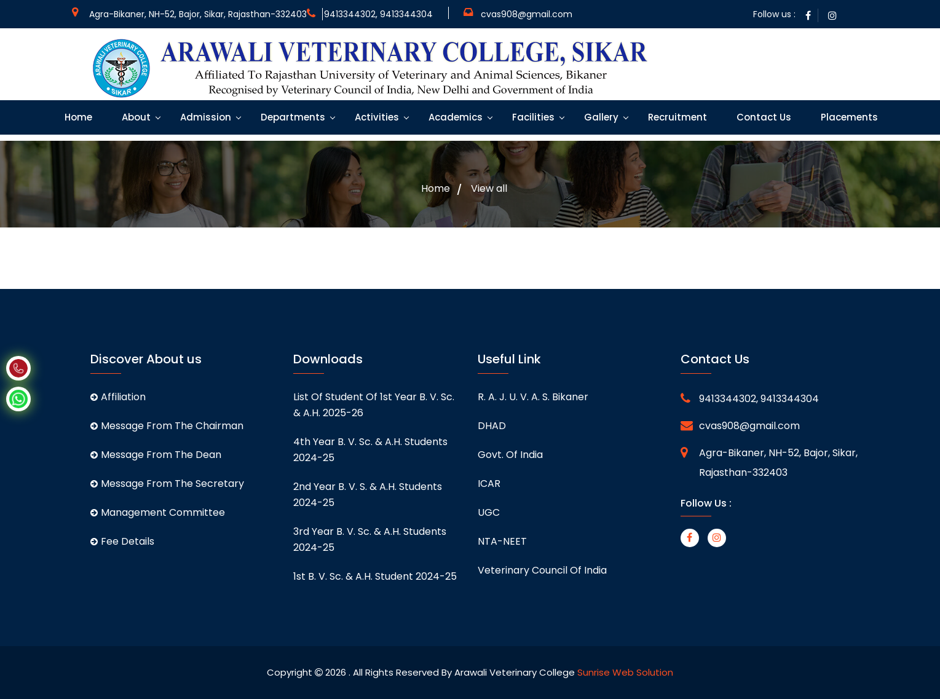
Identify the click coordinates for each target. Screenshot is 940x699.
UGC (489, 512)
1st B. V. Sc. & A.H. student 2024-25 (375, 576)
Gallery (600, 117)
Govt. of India (510, 455)
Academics (454, 117)
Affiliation (118, 397)
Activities (375, 117)
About (135, 117)
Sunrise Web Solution (625, 672)
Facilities (532, 117)
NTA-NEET (502, 541)
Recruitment (676, 117)
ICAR (489, 483)
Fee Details (122, 541)
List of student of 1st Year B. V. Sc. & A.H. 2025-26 (373, 405)
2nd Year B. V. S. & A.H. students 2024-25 (367, 495)
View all (489, 188)
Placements (848, 117)
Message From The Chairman (166, 426)
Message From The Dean (155, 455)
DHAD (492, 426)
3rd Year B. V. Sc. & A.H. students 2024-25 (369, 539)
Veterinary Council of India (542, 570)
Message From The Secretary (167, 483)
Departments (291, 117)
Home (77, 117)
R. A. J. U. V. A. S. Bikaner (533, 397)
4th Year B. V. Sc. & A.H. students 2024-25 (370, 450)
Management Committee (157, 512)
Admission (204, 117)
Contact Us (762, 117)
